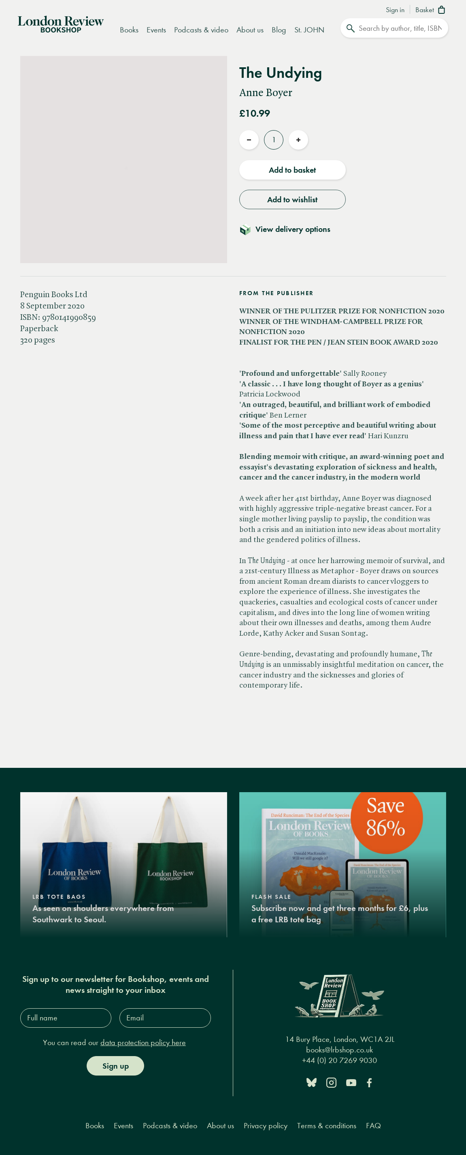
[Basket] (431, 10)
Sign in (395, 10)
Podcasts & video (201, 29)
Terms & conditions (326, 1125)
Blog (279, 29)
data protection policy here (143, 1042)
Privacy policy (265, 1125)
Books (129, 29)
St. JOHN (309, 29)
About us (250, 29)
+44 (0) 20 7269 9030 (339, 1060)
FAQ (373, 1125)
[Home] (61, 23)
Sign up (115, 1066)
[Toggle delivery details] (289, 229)
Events (156, 29)
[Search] (394, 28)
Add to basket (292, 170)
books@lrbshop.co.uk (339, 1049)
